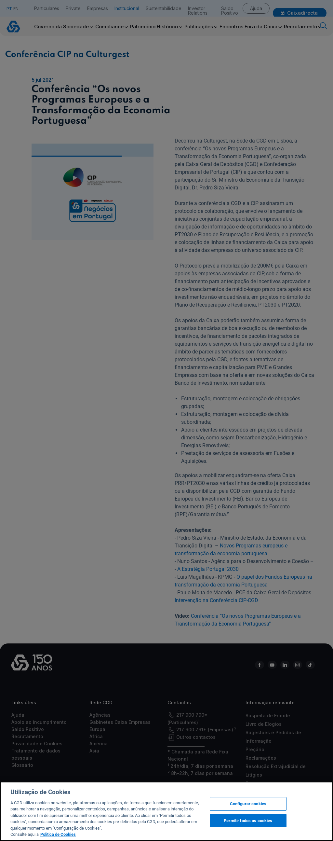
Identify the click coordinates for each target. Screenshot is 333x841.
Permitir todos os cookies (248, 820)
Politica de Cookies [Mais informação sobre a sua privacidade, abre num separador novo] (58, 834)
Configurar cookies (248, 803)
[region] (166, 811)
